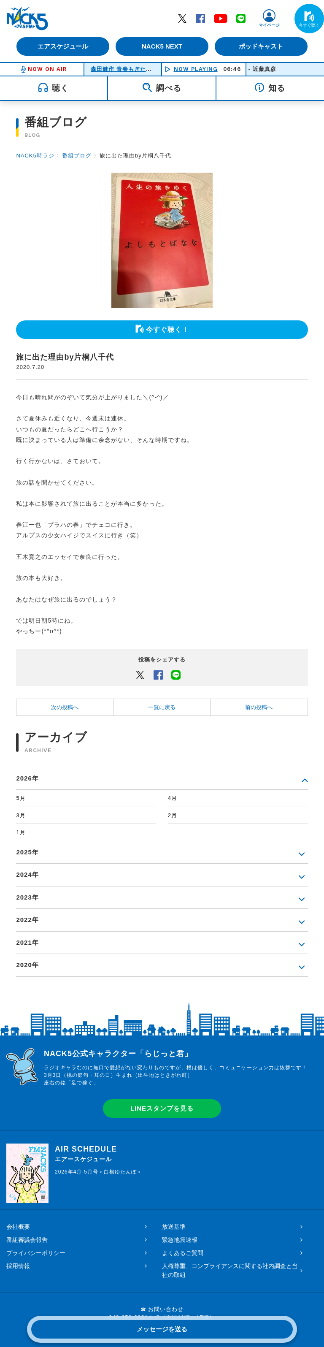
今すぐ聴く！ (167, 329)
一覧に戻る (162, 707)
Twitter (182, 18)
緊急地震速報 (179, 1239)
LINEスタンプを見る (162, 1108)
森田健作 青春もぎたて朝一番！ (133, 69)
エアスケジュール (63, 46)
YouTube (220, 18)
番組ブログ (77, 155)
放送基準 (174, 1226)
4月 (172, 798)
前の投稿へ (259, 707)
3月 (20, 815)
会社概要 (18, 1226)
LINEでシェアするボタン (176, 674)
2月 (172, 815)
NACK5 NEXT (162, 46)
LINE (241, 18)
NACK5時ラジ (35, 155)
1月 (20, 832)
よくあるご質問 (182, 1252)
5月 (20, 798)
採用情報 (18, 1266)
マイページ (269, 25)
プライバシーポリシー (35, 1252)
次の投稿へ (64, 707)
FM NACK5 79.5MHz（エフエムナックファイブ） (27, 18)
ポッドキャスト (261, 46)
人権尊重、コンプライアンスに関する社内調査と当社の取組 (230, 1270)
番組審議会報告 (27, 1239)
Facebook (200, 18)
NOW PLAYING (196, 69)
